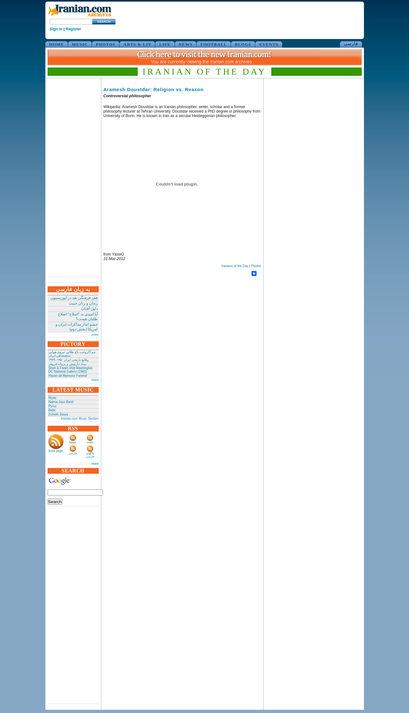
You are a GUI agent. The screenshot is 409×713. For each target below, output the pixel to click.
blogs (72, 442)
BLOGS (243, 44)
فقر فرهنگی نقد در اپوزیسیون (74, 298)
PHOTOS (106, 44)
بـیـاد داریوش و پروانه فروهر (68, 364)
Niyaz (53, 398)
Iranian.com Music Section (79, 418)
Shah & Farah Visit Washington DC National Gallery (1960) (71, 369)
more (95, 380)
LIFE (165, 44)
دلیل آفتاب (89, 308)
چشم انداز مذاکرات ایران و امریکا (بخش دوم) (77, 326)
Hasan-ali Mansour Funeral (68, 375)
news (90, 442)
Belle (52, 410)
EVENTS (268, 44)
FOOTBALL (213, 44)
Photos (256, 266)
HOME (56, 44)
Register (73, 29)
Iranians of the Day (234, 266)
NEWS (186, 44)
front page (56, 451)
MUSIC (80, 44)
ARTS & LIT (137, 44)
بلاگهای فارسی (90, 455)
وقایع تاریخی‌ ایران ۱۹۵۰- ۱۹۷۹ (69, 359)
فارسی (351, 43)
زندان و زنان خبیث (83, 303)
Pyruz (53, 406)
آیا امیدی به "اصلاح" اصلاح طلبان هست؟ (78, 316)
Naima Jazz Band (61, 402)
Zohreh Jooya (58, 414)
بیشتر (95, 334)
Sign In (56, 29)
